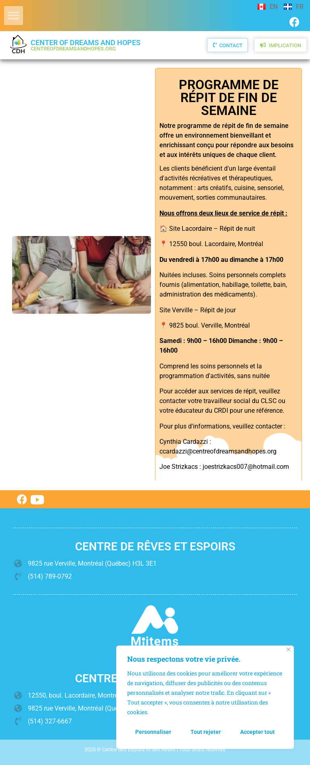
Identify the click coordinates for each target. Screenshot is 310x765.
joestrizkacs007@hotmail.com (246, 466)
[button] (13, 15)
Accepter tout (257, 732)
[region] (205, 697)
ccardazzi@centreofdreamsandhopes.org (217, 451)
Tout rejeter (206, 732)
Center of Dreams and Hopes (85, 45)
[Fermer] (288, 649)
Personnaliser (153, 732)
